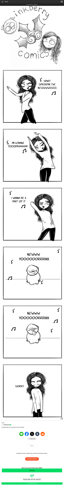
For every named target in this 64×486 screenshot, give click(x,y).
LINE (21, 434)
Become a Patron (32, 459)
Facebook (27, 434)
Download (32, 470)
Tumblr (37, 434)
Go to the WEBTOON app (32, 483)
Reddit (43, 434)
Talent (6, 1)
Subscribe (32, 438)
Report (32, 445)
